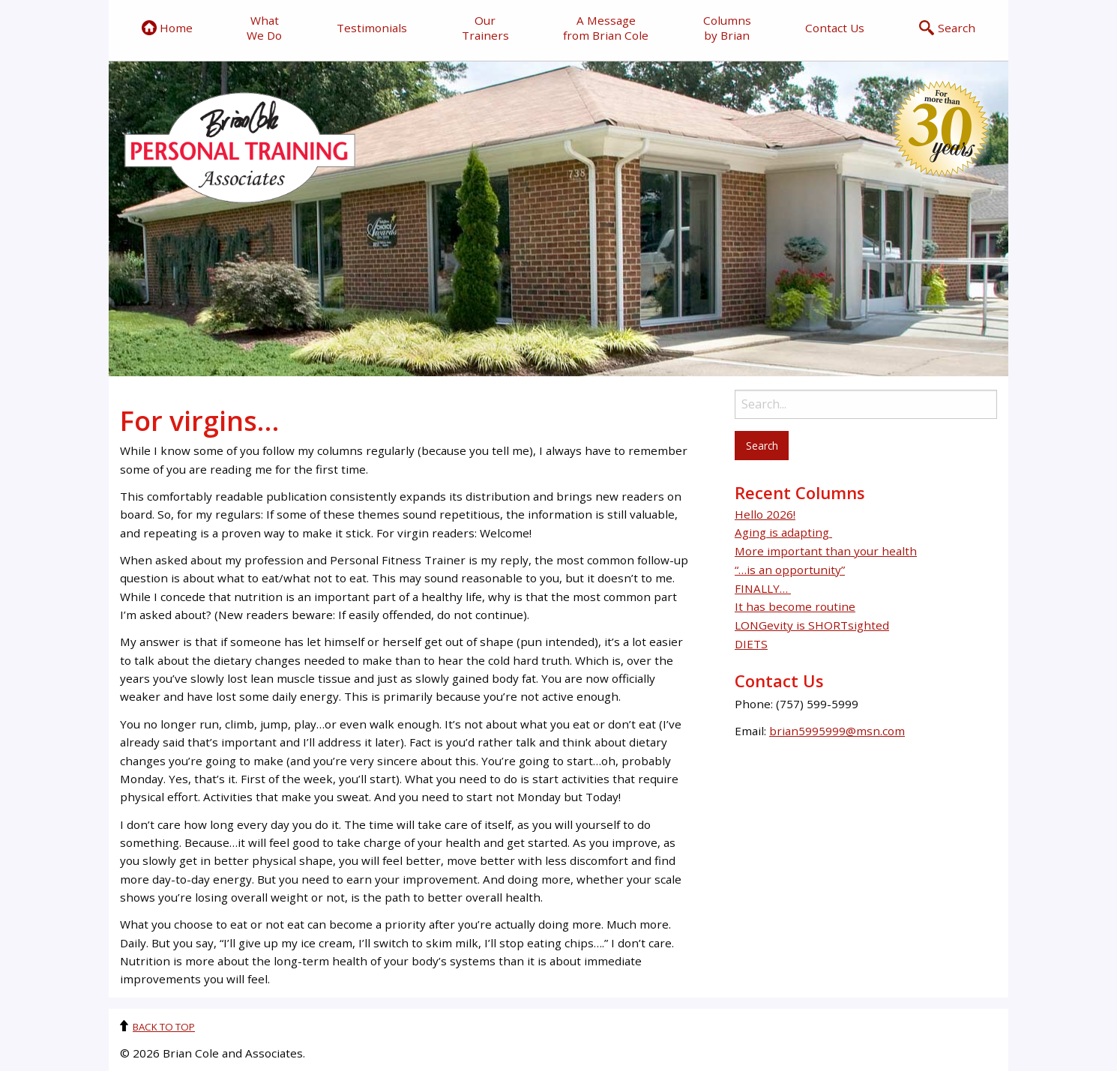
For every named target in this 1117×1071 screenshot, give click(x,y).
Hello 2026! (765, 514)
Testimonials (372, 27)
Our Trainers (485, 28)
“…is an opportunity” (790, 569)
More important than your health (826, 550)
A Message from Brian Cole (605, 28)
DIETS (751, 643)
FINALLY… (763, 588)
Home (167, 27)
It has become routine (795, 606)
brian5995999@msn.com (837, 730)
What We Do (264, 28)
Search (947, 27)
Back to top (164, 1027)
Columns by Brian (727, 28)
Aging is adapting (783, 532)
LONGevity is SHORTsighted (812, 625)
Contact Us (834, 27)
